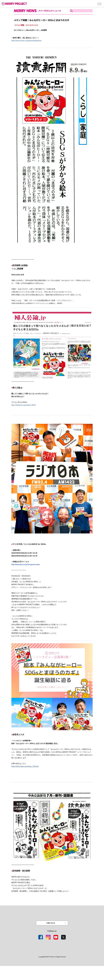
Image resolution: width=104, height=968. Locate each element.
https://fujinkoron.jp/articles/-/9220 (23, 405)
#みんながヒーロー (33, 30)
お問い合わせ (51, 924)
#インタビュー (19, 30)
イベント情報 (19, 25)
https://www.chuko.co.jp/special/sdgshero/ (26, 40)
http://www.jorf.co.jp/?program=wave (25, 564)
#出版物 (44, 30)
